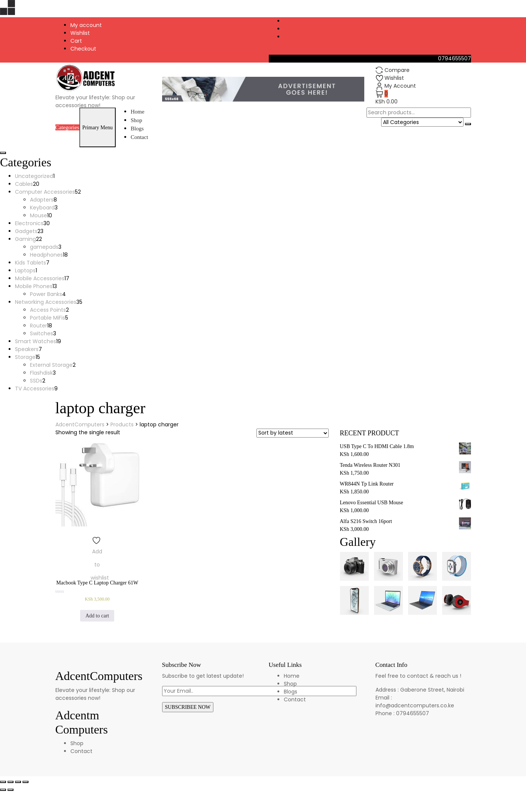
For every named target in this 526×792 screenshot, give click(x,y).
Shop (136, 120)
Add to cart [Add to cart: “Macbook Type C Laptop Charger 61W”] (97, 616)
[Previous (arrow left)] (3, 790)
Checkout (83, 48)
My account (86, 25)
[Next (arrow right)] (10, 790)
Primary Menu (97, 127)
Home (138, 112)
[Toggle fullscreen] (18, 782)
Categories (67, 127)
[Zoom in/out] (25, 782)
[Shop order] (292, 433)
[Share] (10, 782)
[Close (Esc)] (3, 782)
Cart (76, 41)
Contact (139, 137)
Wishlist (80, 33)
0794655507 (454, 58)
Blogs (137, 129)
